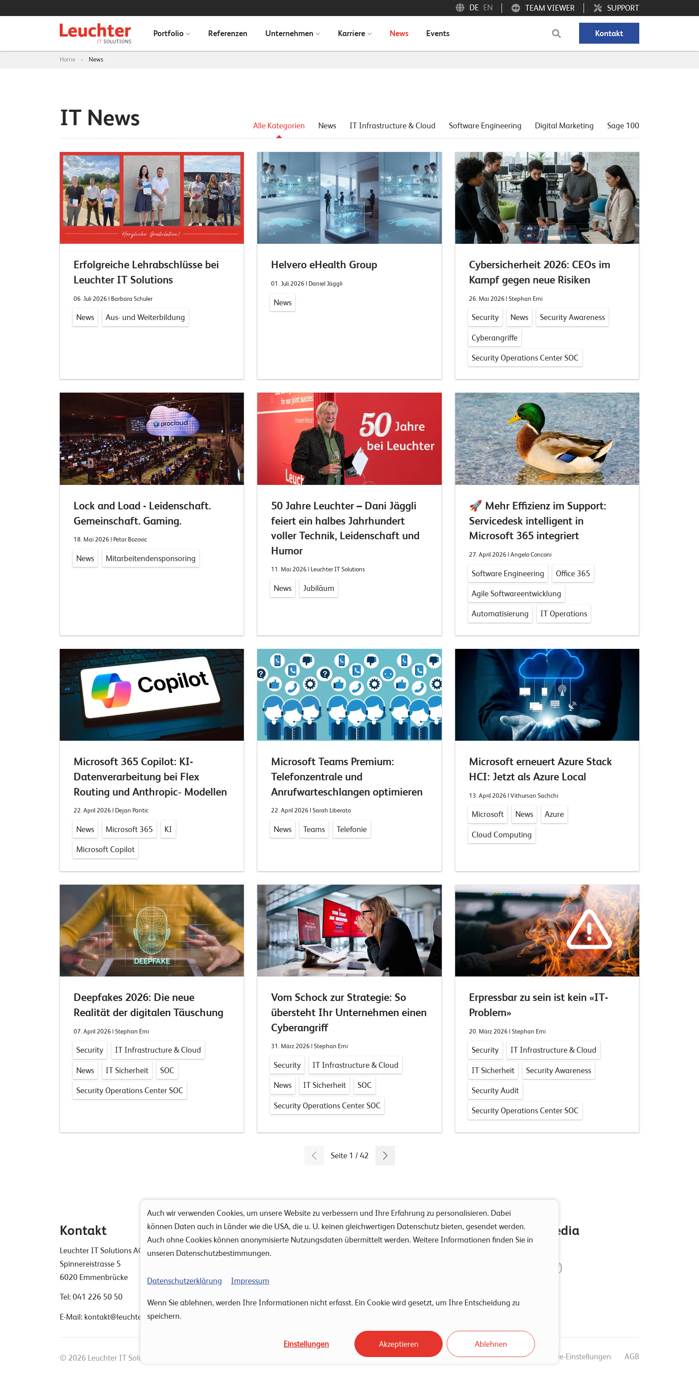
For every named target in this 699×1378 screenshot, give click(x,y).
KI (168, 829)
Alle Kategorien (279, 125)
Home (67, 59)
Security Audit (495, 1090)
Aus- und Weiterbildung (145, 317)
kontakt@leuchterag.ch (123, 1316)
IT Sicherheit (127, 1070)
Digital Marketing (564, 125)
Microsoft (488, 814)
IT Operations (563, 613)
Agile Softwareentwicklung (516, 593)
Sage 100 (623, 125)
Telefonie (352, 829)
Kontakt (609, 33)
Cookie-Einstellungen (575, 1356)
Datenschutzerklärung (184, 1280)
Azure (554, 814)
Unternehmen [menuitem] (289, 33)
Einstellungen (306, 1344)
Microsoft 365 (129, 829)
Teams (314, 829)
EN (488, 8)
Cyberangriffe (495, 337)
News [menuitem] (399, 33)
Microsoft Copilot (105, 849)
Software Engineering (485, 125)
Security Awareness (572, 317)
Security (485, 317)
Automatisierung (500, 613)
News (96, 59)
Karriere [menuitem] (351, 33)
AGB (632, 1356)
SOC (167, 1070)
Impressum (250, 1280)
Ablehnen (491, 1344)
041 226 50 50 (98, 1296)
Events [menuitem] (437, 33)
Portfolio (168, 33)
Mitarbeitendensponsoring (151, 558)
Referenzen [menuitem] (227, 33)
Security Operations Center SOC (525, 357)
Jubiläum (318, 588)
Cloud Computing (502, 834)
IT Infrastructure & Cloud (393, 125)
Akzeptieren (399, 1344)
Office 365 (573, 573)
